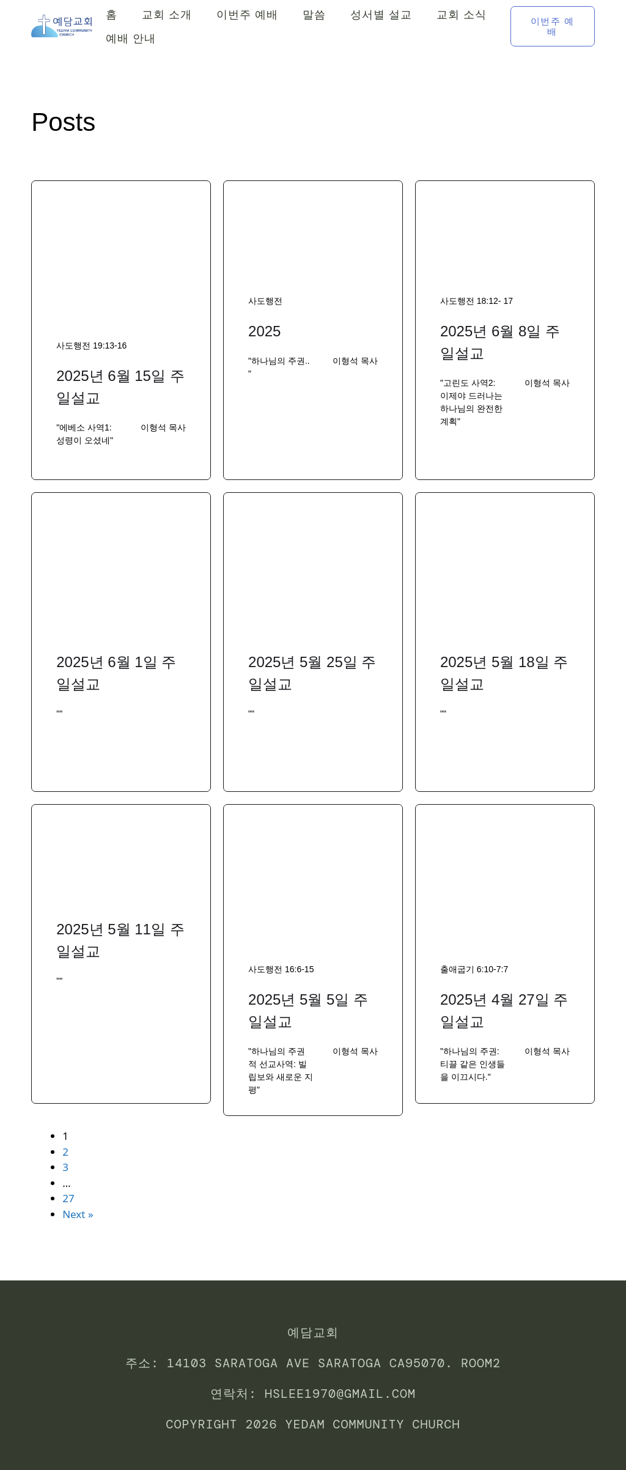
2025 (264, 331)
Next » (77, 1214)
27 (68, 1198)
